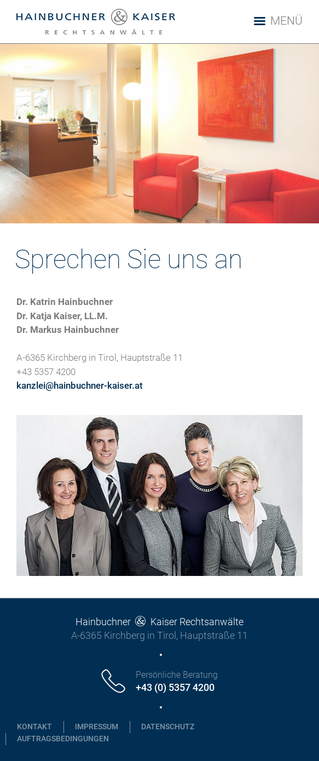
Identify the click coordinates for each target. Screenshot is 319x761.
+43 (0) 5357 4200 (175, 687)
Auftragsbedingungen (63, 738)
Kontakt (34, 726)
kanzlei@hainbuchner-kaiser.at (79, 385)
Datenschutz (167, 726)
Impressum (96, 726)
